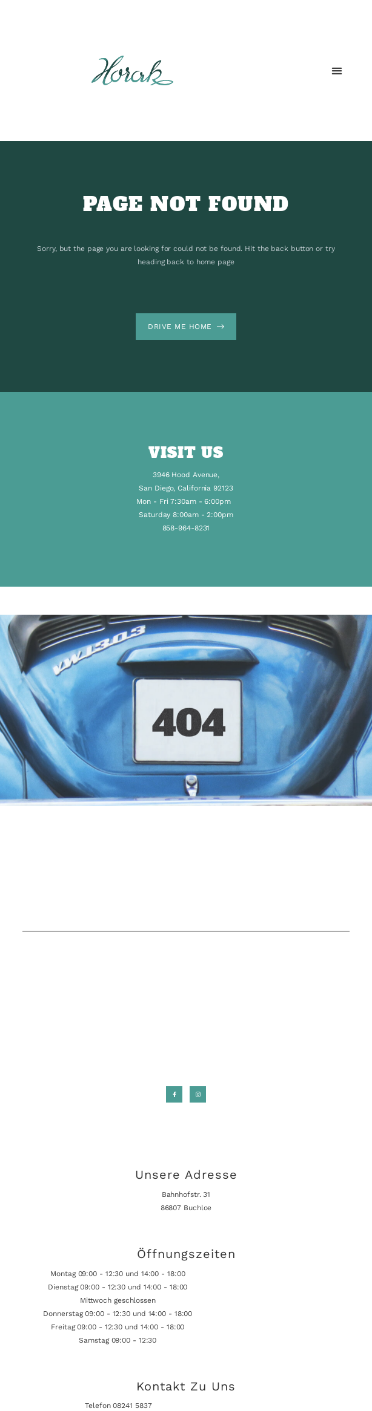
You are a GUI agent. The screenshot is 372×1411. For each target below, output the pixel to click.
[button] (337, 70)
